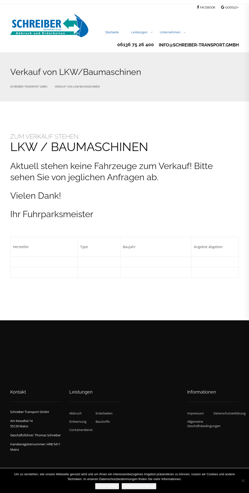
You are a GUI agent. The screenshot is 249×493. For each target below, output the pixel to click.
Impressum (195, 413)
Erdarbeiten (104, 413)
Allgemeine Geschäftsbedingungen (200, 423)
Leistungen (139, 32)
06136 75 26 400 (135, 44)
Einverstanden (107, 486)
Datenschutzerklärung (226, 413)
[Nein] (242, 480)
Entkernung (77, 421)
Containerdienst (81, 430)
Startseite (112, 32)
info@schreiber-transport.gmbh (199, 44)
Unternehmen (170, 32)
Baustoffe (103, 421)
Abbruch (75, 413)
